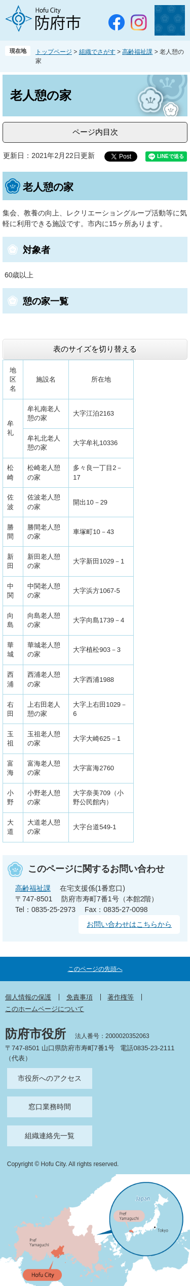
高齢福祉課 (137, 51)
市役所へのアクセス (50, 1078)
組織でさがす (97, 51)
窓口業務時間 (49, 1107)
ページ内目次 (95, 132)
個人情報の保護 (28, 997)
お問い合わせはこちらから (129, 924)
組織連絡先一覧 (49, 1136)
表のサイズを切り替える (95, 348)
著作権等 (120, 997)
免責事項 (79, 997)
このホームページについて (44, 1009)
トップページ (53, 51)
